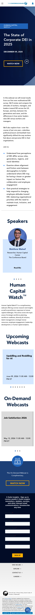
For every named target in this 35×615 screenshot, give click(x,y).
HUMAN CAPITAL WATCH (10, 26)
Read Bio (17, 268)
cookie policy (18, 604)
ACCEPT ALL (6, 613)
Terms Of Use (12, 592)
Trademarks (17, 594)
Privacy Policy (8, 598)
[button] (14, 279)
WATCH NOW (13, 63)
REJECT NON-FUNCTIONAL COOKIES (22, 613)
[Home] (17, 3)
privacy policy (20, 607)
